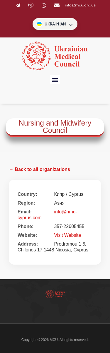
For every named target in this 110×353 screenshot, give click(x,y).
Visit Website (67, 235)
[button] (55, 79)
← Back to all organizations (39, 169)
